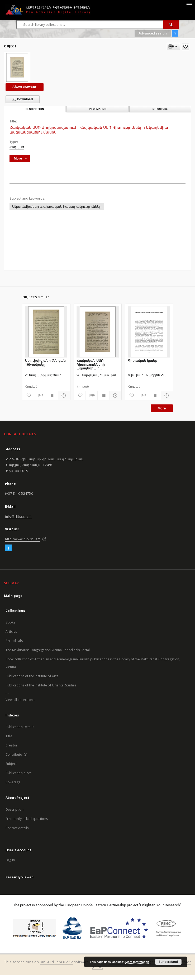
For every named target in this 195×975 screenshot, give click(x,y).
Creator (11, 745)
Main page (13, 595)
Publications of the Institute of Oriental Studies (41, 685)
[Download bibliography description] (40, 395)
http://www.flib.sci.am (22, 539)
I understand (168, 962)
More (162, 408)
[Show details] (63, 395)
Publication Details (20, 727)
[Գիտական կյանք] (149, 331)
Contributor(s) (16, 754)
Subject (11, 763)
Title (9, 736)
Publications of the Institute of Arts (32, 676)
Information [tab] (97, 108)
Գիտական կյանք (142, 360)
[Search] (171, 24)
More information (137, 961)
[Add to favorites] (185, 46)
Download (21, 99)
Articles (11, 631)
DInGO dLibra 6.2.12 (56, 962)
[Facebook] (8, 548)
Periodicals (14, 641)
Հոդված (16, 147)
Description (14, 809)
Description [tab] (35, 109)
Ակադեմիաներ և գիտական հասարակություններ (56, 206)
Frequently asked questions (27, 818)
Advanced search (153, 33)
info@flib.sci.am (18, 516)
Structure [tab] (160, 108)
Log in (10, 860)
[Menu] (189, 4)
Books (10, 622)
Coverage (13, 782)
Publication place (19, 773)
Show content (24, 87)
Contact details (17, 828)
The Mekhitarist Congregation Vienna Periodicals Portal (48, 650)
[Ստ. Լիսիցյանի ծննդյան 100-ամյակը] (46, 331)
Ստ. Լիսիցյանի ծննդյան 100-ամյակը (45, 362)
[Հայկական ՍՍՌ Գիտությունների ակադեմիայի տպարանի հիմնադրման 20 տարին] (97, 331)
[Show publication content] (52, 395)
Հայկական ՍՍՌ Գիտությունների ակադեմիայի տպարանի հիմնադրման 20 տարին (97, 364)
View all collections (20, 699)
